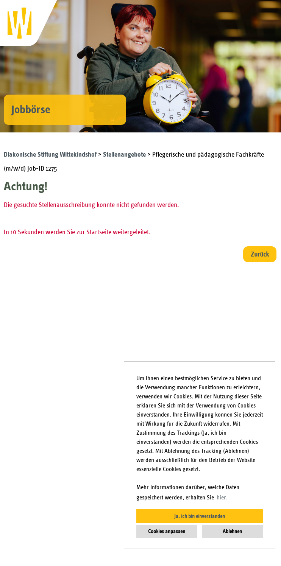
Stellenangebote (125, 155)
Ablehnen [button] (232, 531)
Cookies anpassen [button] (166, 531)
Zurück (260, 254)
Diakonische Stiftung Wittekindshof (51, 155)
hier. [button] (222, 497)
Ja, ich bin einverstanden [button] (199, 516)
